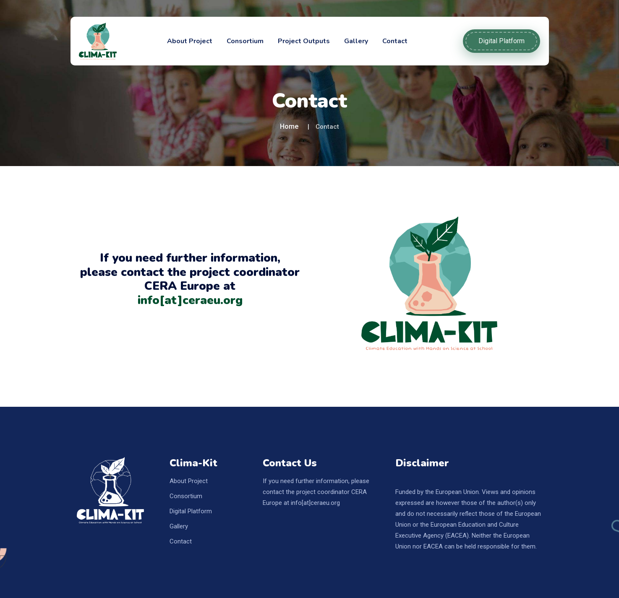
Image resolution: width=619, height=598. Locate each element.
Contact (394, 41)
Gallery (356, 41)
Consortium (245, 41)
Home (289, 126)
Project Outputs (304, 41)
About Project (189, 41)
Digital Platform (501, 41)
